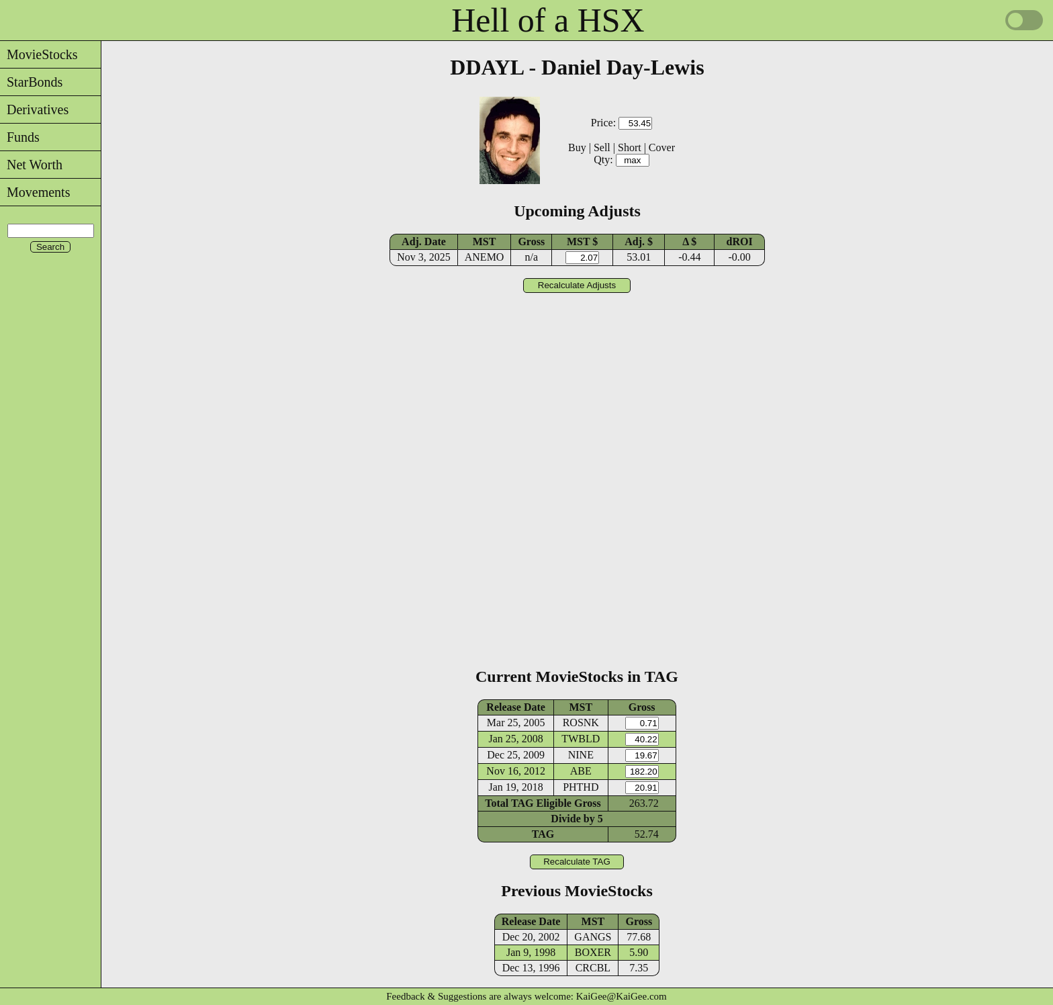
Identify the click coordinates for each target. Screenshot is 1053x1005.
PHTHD (580, 787)
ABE (581, 771)
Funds (20, 137)
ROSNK (581, 722)
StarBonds (31, 82)
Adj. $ (639, 241)
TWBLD (580, 738)
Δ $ (689, 241)
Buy (577, 147)
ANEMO (484, 257)
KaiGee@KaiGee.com (621, 996)
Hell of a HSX (547, 20)
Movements (35, 192)
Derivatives (34, 109)
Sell (602, 147)
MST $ (582, 241)
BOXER (593, 952)
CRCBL (593, 967)
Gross (531, 241)
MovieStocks (39, 54)
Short (629, 147)
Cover (662, 147)
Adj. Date (424, 241)
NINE (581, 754)
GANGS (592, 937)
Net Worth (31, 164)
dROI (740, 241)
